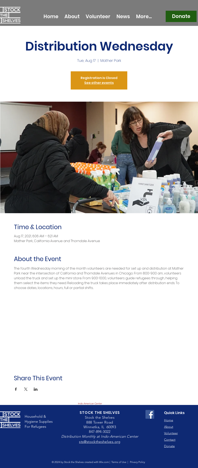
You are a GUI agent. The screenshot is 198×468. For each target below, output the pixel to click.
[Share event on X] (26, 389)
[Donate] (181, 16)
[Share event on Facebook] (16, 389)
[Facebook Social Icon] (149, 414)
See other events (99, 82)
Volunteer (171, 433)
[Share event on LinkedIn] (36, 389)
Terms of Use (118, 462)
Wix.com (104, 462)
